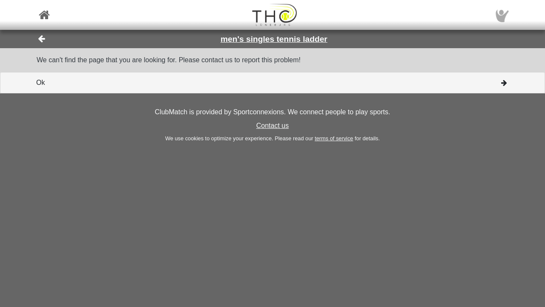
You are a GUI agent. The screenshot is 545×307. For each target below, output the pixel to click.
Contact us (272, 125)
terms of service (334, 138)
